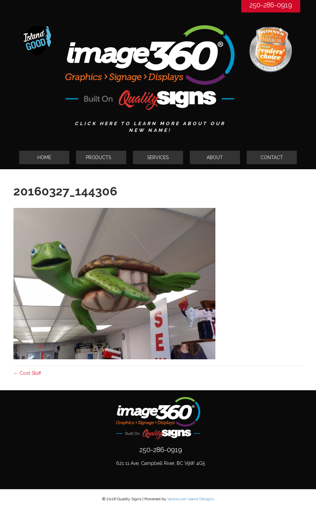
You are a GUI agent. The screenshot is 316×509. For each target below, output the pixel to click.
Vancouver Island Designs (190, 499)
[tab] (101, 157)
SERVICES (158, 157)
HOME (44, 157)
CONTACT (271, 157)
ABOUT (215, 157)
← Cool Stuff (27, 373)
